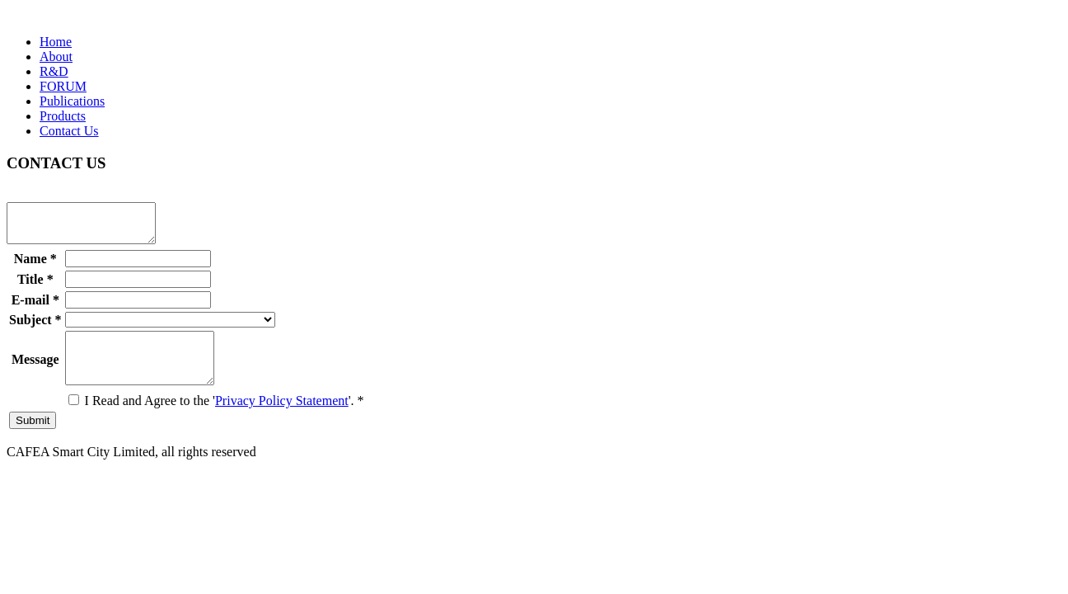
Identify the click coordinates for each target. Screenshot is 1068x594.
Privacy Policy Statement (282, 418)
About (56, 57)
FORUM (63, 86)
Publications (72, 101)
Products (63, 116)
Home (56, 42)
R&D (54, 71)
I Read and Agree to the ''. (216, 418)
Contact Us (69, 131)
